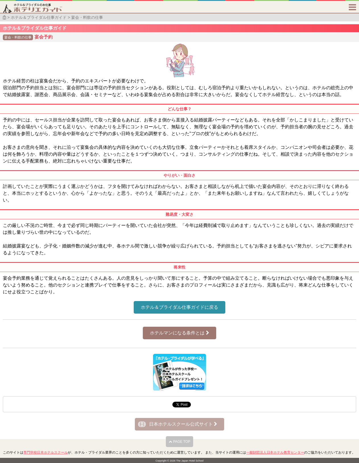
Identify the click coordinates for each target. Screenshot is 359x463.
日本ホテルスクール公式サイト (183, 424)
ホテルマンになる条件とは (179, 332)
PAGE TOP (179, 442)
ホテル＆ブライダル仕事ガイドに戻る (179, 307)
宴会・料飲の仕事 (87, 17)
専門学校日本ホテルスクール (45, 452)
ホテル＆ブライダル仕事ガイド (39, 17)
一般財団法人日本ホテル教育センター (275, 452)
